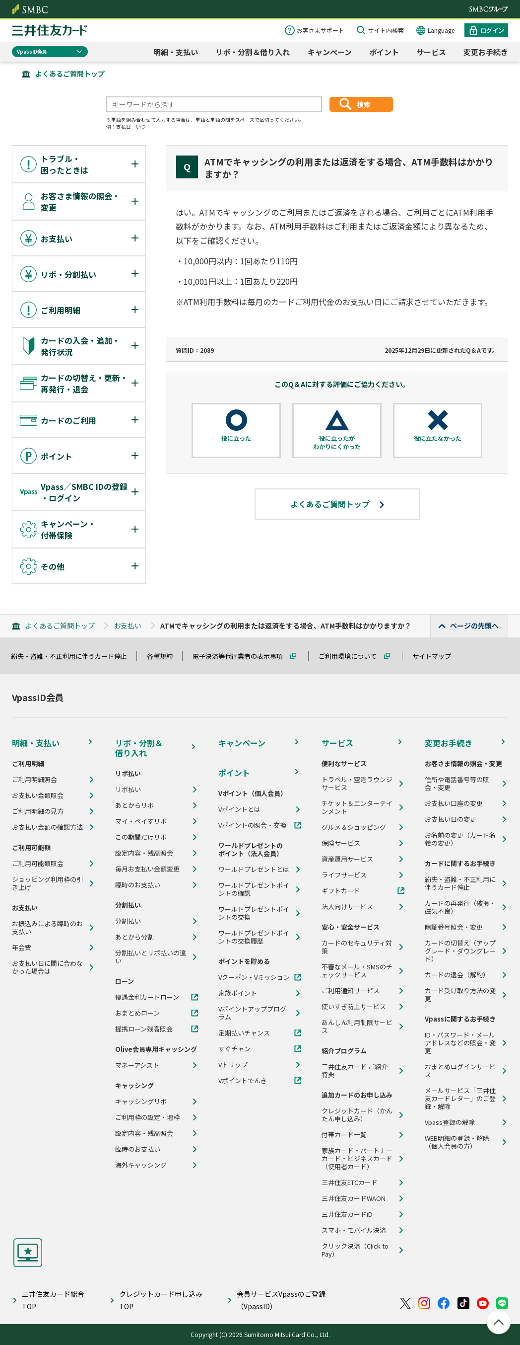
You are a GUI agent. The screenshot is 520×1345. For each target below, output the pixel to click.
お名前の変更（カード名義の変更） (460, 839)
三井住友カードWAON (354, 1198)
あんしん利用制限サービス (357, 1026)
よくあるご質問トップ (70, 74)
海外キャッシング (141, 1165)
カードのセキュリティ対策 (357, 947)
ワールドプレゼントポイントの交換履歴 (253, 937)
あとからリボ (134, 805)
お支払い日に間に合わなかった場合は (47, 967)
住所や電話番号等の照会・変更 (457, 783)
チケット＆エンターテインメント (357, 807)
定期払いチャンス (244, 1033)
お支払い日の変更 (450, 819)
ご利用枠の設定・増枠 (147, 1117)
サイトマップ (436, 656)
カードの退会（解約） (457, 975)
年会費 (21, 947)
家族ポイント (237, 993)
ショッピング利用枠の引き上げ (47, 883)
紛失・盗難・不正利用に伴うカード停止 (73, 656)
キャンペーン (330, 52)
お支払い (127, 626)
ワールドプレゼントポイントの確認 (253, 889)
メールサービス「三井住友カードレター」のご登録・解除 (460, 1098)
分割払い (128, 921)
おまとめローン (137, 1013)
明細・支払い (175, 52)
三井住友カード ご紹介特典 (355, 1071)
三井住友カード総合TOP (53, 1300)
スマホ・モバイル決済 (354, 1230)
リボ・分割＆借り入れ (252, 52)
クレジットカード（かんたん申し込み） (357, 1115)
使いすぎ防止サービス (354, 1007)
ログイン (492, 30)
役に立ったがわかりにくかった (337, 442)
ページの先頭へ (474, 626)
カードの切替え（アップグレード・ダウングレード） (460, 951)
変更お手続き (485, 52)
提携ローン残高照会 (144, 1029)
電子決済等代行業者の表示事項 (242, 656)
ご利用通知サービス (351, 991)
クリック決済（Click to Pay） (355, 1250)
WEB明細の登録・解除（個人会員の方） (457, 1142)
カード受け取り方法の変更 (460, 995)
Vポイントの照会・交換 (252, 825)
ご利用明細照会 (34, 780)
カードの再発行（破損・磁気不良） (460, 907)
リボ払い (128, 789)
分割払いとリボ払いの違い (150, 957)
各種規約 (164, 656)
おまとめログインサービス (460, 1071)
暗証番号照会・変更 (454, 927)
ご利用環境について (352, 656)
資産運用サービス (347, 859)
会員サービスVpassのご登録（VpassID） (281, 1300)
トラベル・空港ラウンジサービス (357, 783)
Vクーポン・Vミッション (254, 977)
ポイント (384, 52)
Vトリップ (233, 1065)
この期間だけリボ (141, 837)
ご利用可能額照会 (38, 864)
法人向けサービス (347, 907)
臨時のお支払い (137, 885)
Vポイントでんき (242, 1081)
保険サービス (341, 843)
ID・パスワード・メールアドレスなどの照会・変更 (460, 1043)
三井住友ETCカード (350, 1183)
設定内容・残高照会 (144, 853)
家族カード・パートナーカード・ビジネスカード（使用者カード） (357, 1159)
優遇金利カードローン (147, 997)
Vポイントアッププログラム (252, 1013)
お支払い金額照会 (38, 795)
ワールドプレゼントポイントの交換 (253, 913)
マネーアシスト (137, 1065)
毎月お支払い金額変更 (147, 869)
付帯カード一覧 (344, 1135)
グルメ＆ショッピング (354, 827)
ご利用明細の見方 (38, 811)
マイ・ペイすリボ (141, 821)
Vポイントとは (239, 809)
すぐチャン (234, 1049)
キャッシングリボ (141, 1102)
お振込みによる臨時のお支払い (47, 928)
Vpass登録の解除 (450, 1122)
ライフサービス (344, 875)
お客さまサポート (320, 30)
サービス (431, 52)
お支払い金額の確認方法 (47, 827)
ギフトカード (341, 891)
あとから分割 (134, 937)
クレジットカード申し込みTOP (160, 1300)
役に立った (236, 438)
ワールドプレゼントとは (253, 869)
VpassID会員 (32, 51)
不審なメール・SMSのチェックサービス (357, 971)
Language (441, 30)
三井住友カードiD (347, 1214)
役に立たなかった (437, 438)
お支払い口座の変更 (454, 803)
